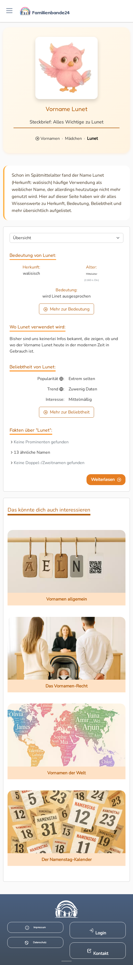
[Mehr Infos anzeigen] (66, 961)
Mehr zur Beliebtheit (66, 412)
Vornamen (50, 138)
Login (98, 932)
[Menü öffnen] (9, 11)
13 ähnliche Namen (32, 452)
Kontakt (98, 952)
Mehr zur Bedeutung (66, 309)
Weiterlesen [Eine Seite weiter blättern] (106, 479)
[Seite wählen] (66, 238)
